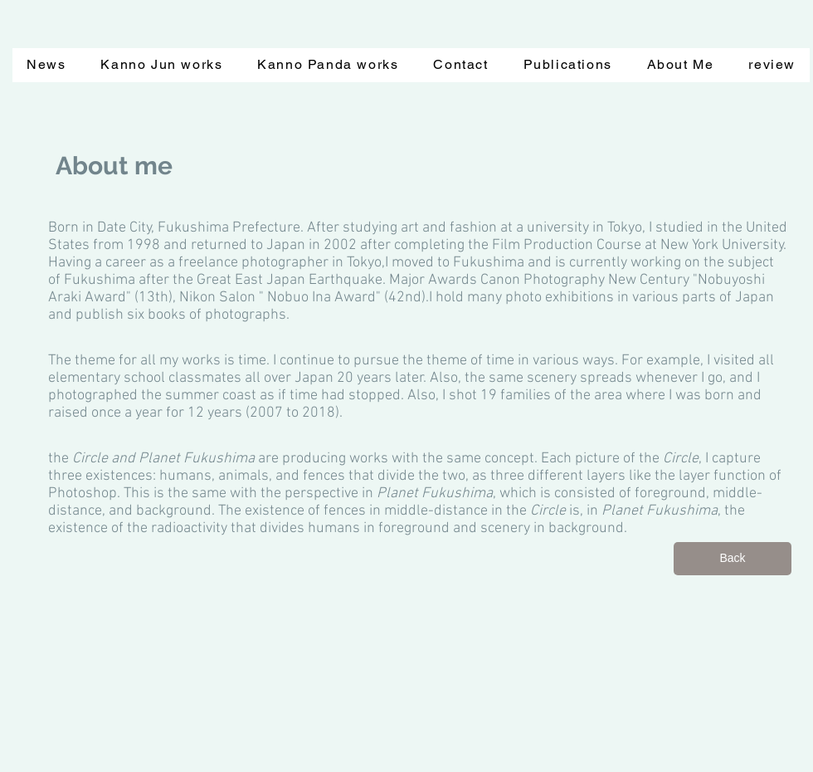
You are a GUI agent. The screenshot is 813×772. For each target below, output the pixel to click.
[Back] (732, 558)
